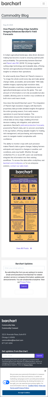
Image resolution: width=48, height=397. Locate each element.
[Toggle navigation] (44, 4)
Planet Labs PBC (13, 63)
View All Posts (24, 248)
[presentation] (24, 292)
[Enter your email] (24, 268)
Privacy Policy (25, 282)
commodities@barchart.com (12, 340)
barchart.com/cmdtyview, (13, 163)
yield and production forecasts (32, 125)
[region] (24, 382)
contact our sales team (19, 166)
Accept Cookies (24, 392)
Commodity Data (10, 325)
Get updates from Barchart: (15, 351)
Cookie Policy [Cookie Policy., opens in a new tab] (33, 385)
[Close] (45, 370)
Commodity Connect (13, 328)
